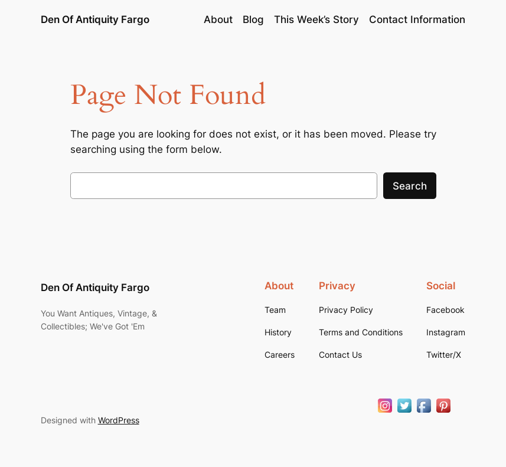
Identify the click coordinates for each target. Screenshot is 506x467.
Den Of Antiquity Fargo (95, 19)
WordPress (118, 420)
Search (410, 186)
